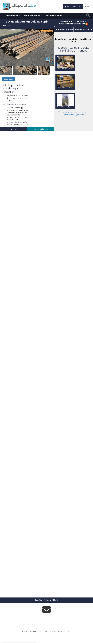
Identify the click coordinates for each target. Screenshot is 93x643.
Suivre (6, 25)
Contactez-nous (53, 15)
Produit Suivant (83, 29)
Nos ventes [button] (12, 15)
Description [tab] (8, 79)
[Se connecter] (73, 6)
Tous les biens (32, 15)
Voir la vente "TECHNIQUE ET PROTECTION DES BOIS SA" (73, 22)
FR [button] (87, 6)
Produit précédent (65, 29)
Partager (13, 129)
